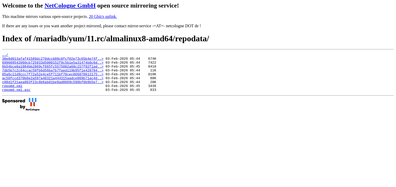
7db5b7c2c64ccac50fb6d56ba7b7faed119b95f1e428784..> (52, 74)
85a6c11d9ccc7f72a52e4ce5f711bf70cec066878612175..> (52, 78)
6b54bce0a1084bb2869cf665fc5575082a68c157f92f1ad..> (52, 69)
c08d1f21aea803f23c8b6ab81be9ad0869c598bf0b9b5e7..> (52, 88)
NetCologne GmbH (70, 5)
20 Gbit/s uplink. (103, 16)
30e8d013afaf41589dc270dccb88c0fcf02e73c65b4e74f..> (52, 60)
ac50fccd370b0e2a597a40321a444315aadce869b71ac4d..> (52, 83)
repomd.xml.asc (16, 97)
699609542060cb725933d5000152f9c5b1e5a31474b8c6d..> (52, 64)
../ (5, 55)
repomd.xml (12, 92)
